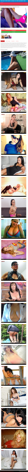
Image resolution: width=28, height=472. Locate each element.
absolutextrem (3, 196)
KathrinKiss (2, 112)
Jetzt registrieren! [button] (14, 30)
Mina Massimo (3, 175)
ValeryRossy (3, 406)
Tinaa (2, 238)
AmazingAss (3, 70)
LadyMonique (3, 133)
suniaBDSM (2, 154)
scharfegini (2, 322)
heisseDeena (3, 91)
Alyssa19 (2, 259)
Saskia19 (2, 427)
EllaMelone (2, 301)
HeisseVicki (2, 217)
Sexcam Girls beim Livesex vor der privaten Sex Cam (7, 471)
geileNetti (2, 343)
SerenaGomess (3, 364)
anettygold (2, 469)
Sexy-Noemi (3, 385)
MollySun (2, 280)
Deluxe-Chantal (3, 448)
